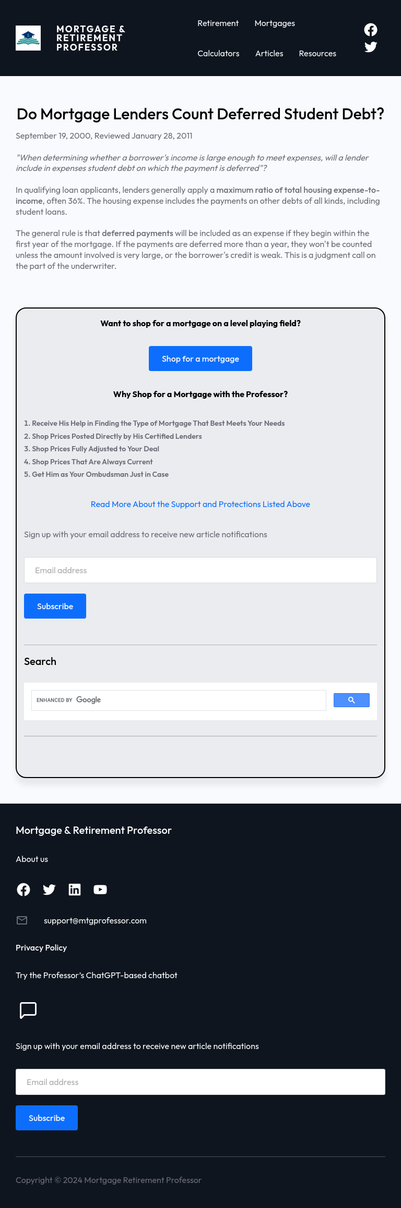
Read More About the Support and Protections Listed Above (200, 504)
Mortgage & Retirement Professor (91, 38)
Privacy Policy (41, 947)
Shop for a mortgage (200, 358)
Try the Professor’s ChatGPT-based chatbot (97, 975)
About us (32, 859)
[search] (178, 700)
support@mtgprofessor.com (95, 920)
